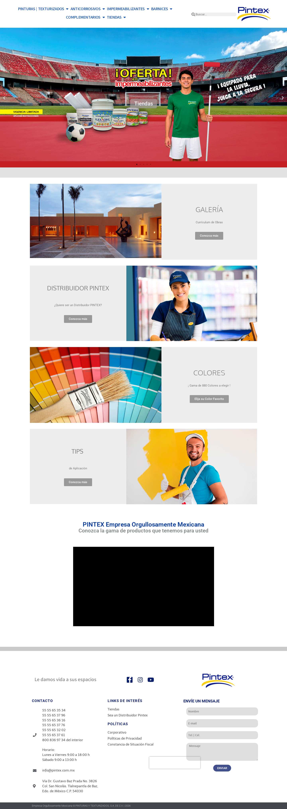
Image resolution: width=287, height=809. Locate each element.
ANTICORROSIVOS (88, 9)
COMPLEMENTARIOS (85, 17)
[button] (4, 97)
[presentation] (226, 763)
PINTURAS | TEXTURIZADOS (43, 9)
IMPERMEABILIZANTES (128, 9)
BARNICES (161, 9)
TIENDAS (116, 17)
